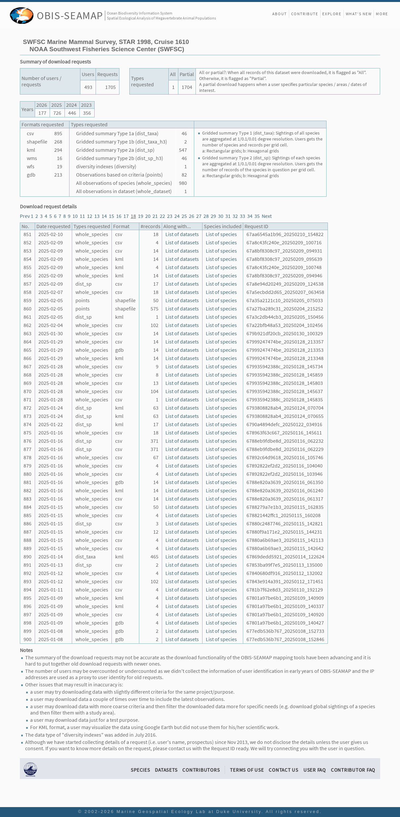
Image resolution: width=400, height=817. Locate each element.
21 (155, 216)
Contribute (304, 13)
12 (89, 216)
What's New (359, 13)
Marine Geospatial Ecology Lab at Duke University (188, 811)
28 (206, 216)
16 (118, 216)
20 (148, 216)
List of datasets (182, 234)
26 (191, 216)
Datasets (166, 770)
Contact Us (283, 770)
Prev (25, 216)
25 (184, 216)
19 (140, 216)
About (279, 13)
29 (213, 216)
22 (162, 216)
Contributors (201, 770)
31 (228, 216)
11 (82, 216)
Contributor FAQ (353, 770)
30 (220, 216)
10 (75, 216)
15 (111, 216)
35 (257, 216)
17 (126, 216)
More (382, 13)
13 (97, 216)
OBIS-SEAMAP (70, 15)
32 (235, 216)
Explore (331, 13)
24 (177, 216)
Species (140, 770)
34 (249, 216)
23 (169, 216)
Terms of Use (247, 770)
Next (267, 216)
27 (198, 216)
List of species (221, 234)
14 (104, 216)
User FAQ (314, 770)
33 (242, 216)
